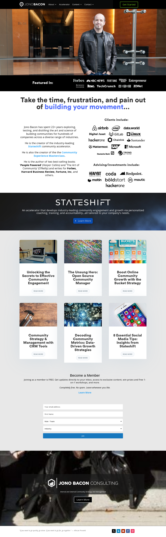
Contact (87, 4)
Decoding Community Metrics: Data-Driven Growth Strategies (83, 343)
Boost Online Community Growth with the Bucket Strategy (127, 277)
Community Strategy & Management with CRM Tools (38, 341)
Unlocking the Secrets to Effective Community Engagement (38, 277)
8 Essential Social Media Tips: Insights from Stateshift (127, 341)
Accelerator (64, 4)
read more (38, 291)
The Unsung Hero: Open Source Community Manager (83, 277)
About (51, 4)
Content (75, 4)
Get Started (129, 4)
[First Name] (83, 414)
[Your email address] (83, 407)
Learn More (84, 392)
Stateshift (34, 146)
